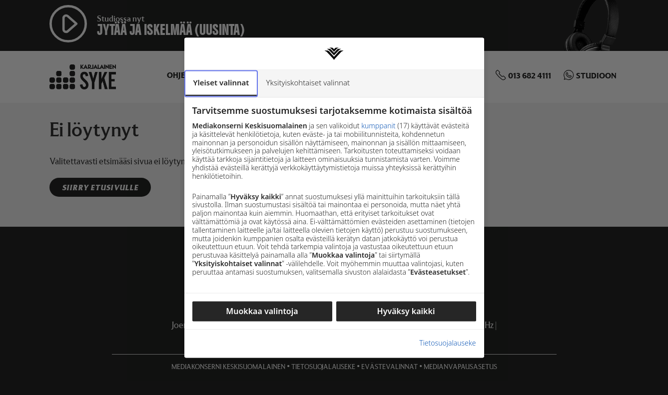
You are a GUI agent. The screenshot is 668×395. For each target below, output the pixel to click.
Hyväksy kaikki (406, 311)
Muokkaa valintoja (262, 311)
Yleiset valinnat (221, 82)
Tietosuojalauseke (447, 344)
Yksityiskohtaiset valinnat (308, 82)
